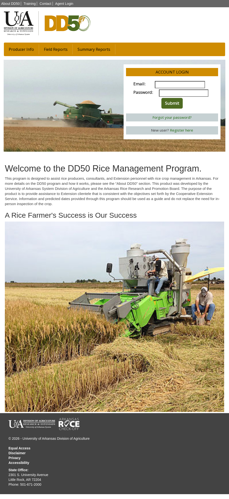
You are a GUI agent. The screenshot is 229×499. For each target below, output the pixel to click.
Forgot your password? (172, 117)
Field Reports (56, 49)
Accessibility (18, 463)
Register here (181, 130)
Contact (45, 4)
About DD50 (10, 4)
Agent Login (64, 4)
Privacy (14, 458)
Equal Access (19, 448)
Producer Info (21, 49)
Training (30, 4)
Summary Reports (94, 49)
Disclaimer (17, 453)
